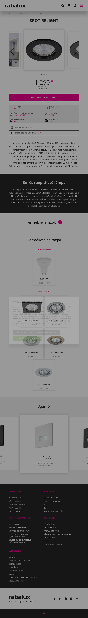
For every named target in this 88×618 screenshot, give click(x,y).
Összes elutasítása (47, 321)
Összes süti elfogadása (27, 326)
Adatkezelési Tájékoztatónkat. (24, 314)
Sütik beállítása (24, 321)
